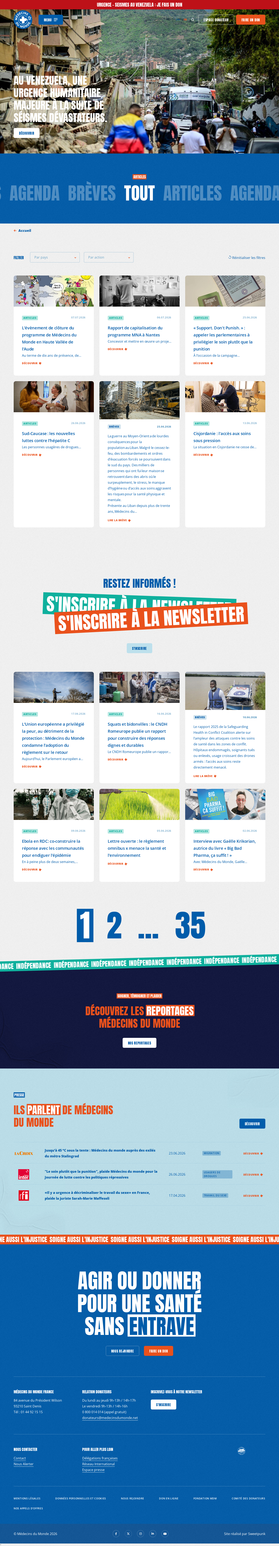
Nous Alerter (24, 1464)
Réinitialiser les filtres (246, 257)
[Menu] (51, 20)
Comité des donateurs (248, 1498)
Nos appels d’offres (28, 1508)
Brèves (92, 193)
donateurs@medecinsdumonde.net (110, 1417)
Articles (192, 193)
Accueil (25, 230)
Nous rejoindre (132, 1498)
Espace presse (93, 1469)
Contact (20, 1458)
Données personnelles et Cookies (80, 1498)
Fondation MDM (205, 1498)
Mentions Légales (27, 1498)
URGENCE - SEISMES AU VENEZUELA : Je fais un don (139, 4)
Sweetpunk (256, 1533)
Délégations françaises (100, 1458)
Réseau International (98, 1464)
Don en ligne (168, 1498)
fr (185, 19)
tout (139, 193)
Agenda (35, 193)
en (178, 19)
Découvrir (253, 1153)
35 (190, 925)
